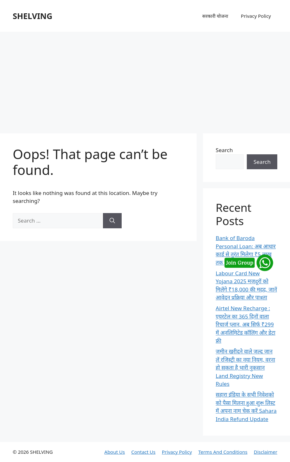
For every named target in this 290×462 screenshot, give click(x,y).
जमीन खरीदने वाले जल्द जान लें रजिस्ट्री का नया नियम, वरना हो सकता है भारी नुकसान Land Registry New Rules (245, 367)
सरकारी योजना (215, 16)
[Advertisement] (145, 79)
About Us (115, 452)
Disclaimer (265, 452)
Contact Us (143, 452)
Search (224, 150)
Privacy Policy (256, 16)
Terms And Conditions (222, 452)
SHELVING (32, 15)
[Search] (112, 220)
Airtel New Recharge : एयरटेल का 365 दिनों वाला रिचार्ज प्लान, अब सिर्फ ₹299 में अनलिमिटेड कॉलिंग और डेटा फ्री (245, 324)
